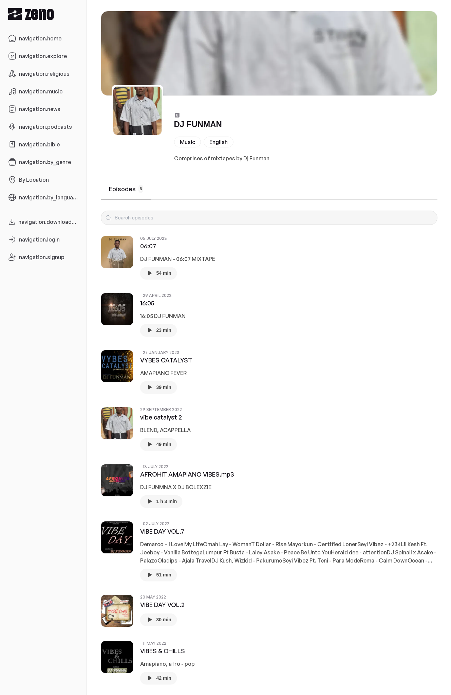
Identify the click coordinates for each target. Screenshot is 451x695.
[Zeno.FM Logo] (43, 13)
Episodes (126, 189)
